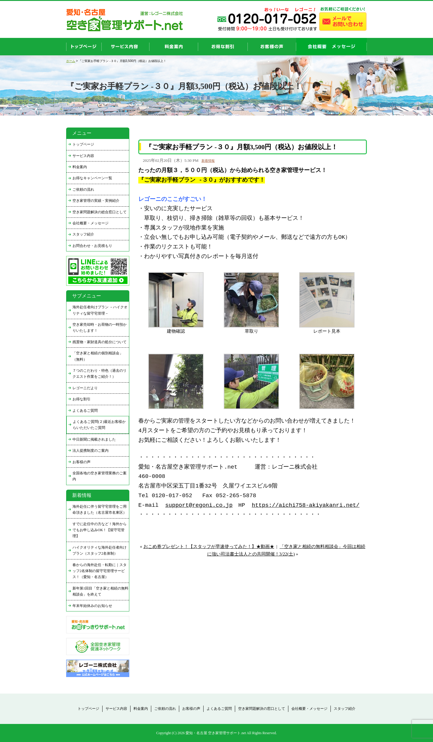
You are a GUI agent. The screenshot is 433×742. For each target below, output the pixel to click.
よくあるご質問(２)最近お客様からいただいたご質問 (99, 425)
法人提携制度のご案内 (90, 450)
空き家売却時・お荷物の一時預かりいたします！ (99, 327)
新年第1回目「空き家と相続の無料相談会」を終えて (100, 591)
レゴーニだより (85, 388)
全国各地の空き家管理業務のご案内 (99, 476)
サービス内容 (83, 156)
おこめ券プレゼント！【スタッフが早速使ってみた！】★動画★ (208, 546)
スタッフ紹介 (83, 234)
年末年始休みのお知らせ (92, 606)
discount (223, 46)
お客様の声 (272, 46)
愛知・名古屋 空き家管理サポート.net (216, 733)
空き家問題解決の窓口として (261, 709)
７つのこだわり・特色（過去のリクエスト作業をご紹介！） (99, 373)
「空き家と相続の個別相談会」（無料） (97, 356)
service (125, 46)
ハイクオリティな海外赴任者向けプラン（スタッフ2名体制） (99, 550)
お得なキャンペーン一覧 (92, 178)
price (173, 46)
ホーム (70, 61)
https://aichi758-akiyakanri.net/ (305, 505)
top (84, 46)
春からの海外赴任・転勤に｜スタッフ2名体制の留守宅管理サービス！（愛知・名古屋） (99, 571)
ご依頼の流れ (83, 189)
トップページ (83, 144)
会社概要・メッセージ (90, 223)
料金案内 (79, 167)
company (331, 46)
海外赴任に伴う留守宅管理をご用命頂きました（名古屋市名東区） (99, 509)
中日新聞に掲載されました (94, 439)
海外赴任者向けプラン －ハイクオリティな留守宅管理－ (99, 310)
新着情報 (208, 160)
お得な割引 (81, 399)
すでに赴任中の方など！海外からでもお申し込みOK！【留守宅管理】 (99, 530)
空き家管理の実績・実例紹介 (95, 201)
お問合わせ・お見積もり (92, 246)
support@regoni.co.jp (199, 505)
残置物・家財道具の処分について (99, 342)
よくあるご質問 (85, 410)
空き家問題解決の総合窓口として (99, 212)
